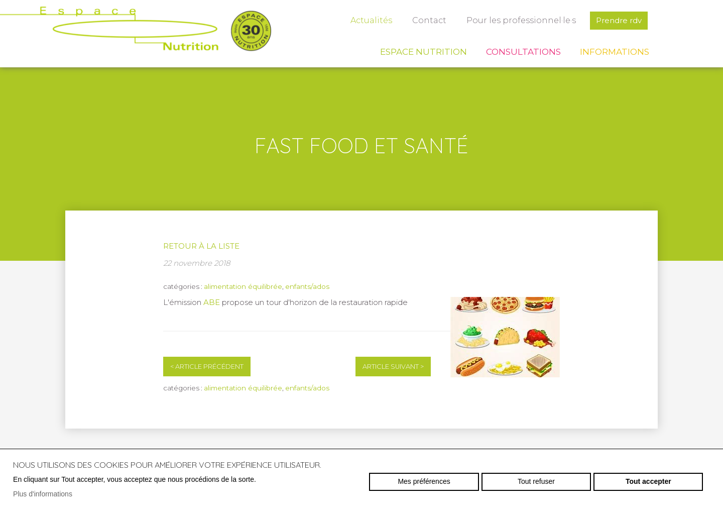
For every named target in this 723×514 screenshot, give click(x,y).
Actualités (371, 20)
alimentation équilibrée (243, 286)
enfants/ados (307, 286)
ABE (212, 302)
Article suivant (393, 366)
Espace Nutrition (423, 52)
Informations (614, 52)
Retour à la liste (201, 246)
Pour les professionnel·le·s (521, 20)
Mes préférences (424, 481)
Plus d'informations (42, 494)
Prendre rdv (619, 20)
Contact (429, 20)
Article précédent (207, 366)
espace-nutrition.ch (135, 32)
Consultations (523, 52)
